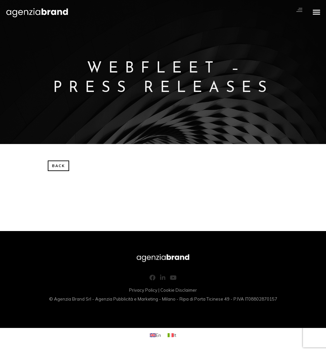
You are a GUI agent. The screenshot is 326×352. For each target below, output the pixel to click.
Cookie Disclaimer (178, 290)
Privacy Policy (143, 290)
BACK (58, 165)
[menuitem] (155, 335)
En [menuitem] (158, 335)
